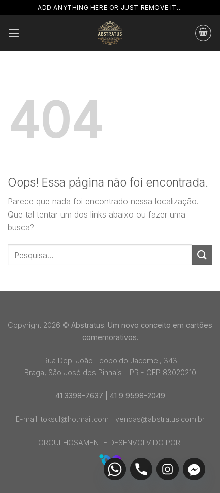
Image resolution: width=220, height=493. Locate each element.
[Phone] (141, 469)
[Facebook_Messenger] (194, 469)
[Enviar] (202, 255)
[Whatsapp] (115, 469)
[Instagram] (167, 469)
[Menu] (14, 32)
